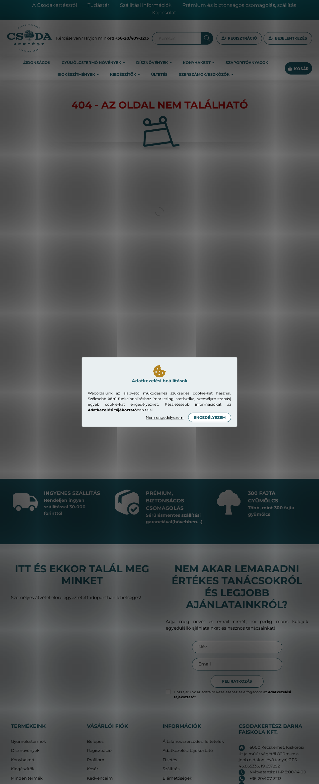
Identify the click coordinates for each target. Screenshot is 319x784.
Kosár (92, 769)
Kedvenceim (100, 778)
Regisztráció (242, 38)
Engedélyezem (210, 417)
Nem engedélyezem (164, 417)
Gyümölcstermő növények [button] (92, 62)
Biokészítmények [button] (76, 74)
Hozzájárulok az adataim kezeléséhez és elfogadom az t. (232, 694)
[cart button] (298, 68)
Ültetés (159, 74)
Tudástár (98, 5)
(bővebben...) (187, 522)
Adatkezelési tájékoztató (188, 750)
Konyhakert (23, 759)
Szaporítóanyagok (247, 62)
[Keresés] (182, 38)
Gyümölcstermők (28, 741)
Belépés (95, 741)
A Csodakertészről (54, 5)
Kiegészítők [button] (123, 74)
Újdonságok (36, 62)
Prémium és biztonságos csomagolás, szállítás (239, 5)
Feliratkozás (237, 681)
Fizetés (170, 759)
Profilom (95, 759)
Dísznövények (25, 750)
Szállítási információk (146, 5)
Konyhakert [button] (197, 62)
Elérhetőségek (177, 778)
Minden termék (27, 778)
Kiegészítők (23, 769)
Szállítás (171, 769)
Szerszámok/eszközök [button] (205, 74)
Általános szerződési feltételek (193, 741)
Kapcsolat (164, 13)
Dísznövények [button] (152, 62)
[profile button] (288, 38)
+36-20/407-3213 (132, 38)
